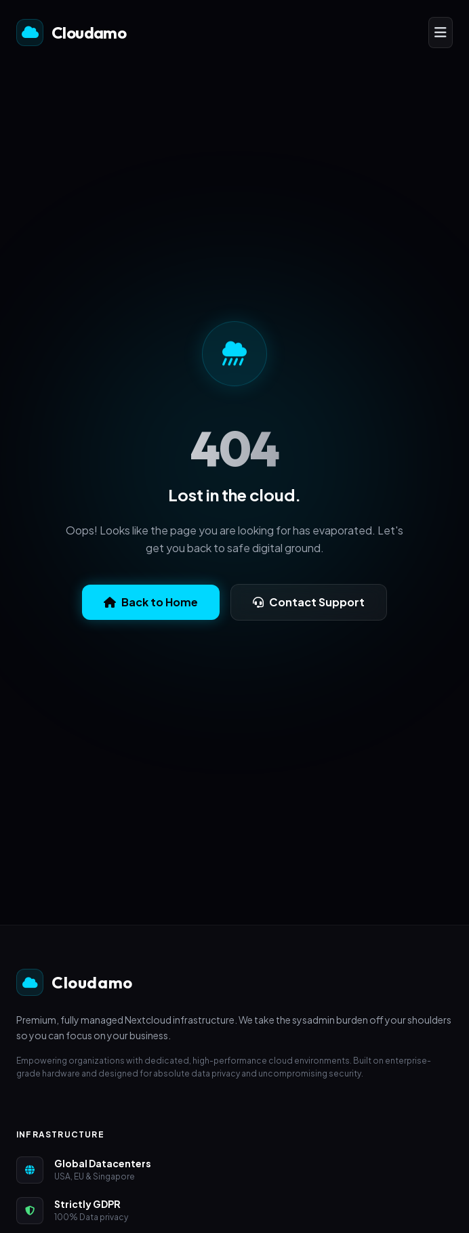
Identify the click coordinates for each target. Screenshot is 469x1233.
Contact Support (309, 602)
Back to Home (151, 602)
